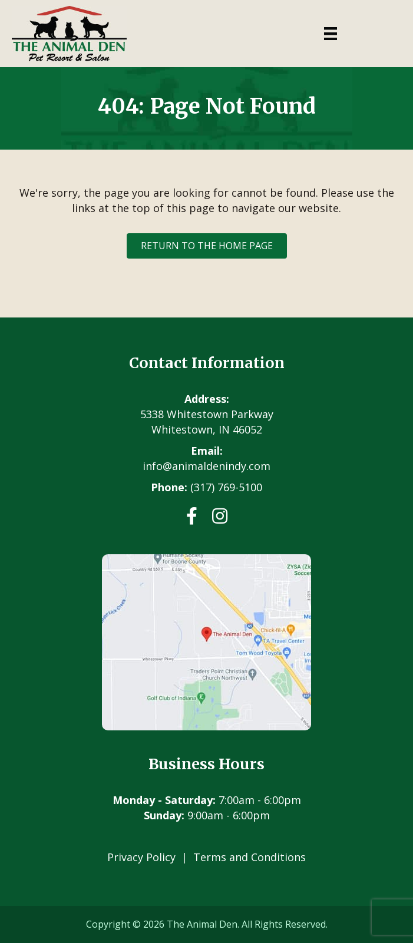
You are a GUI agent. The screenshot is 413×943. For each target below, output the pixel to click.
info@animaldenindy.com (206, 466)
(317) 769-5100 (226, 487)
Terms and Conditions (249, 857)
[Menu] (330, 33)
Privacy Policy (141, 857)
